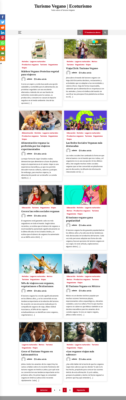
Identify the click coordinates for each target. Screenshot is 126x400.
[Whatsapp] (2, 43)
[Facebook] (2, 17)
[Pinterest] (2, 37)
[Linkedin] (2, 32)
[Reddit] (2, 27)
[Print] (2, 48)
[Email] (2, 53)
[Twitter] (2, 22)
